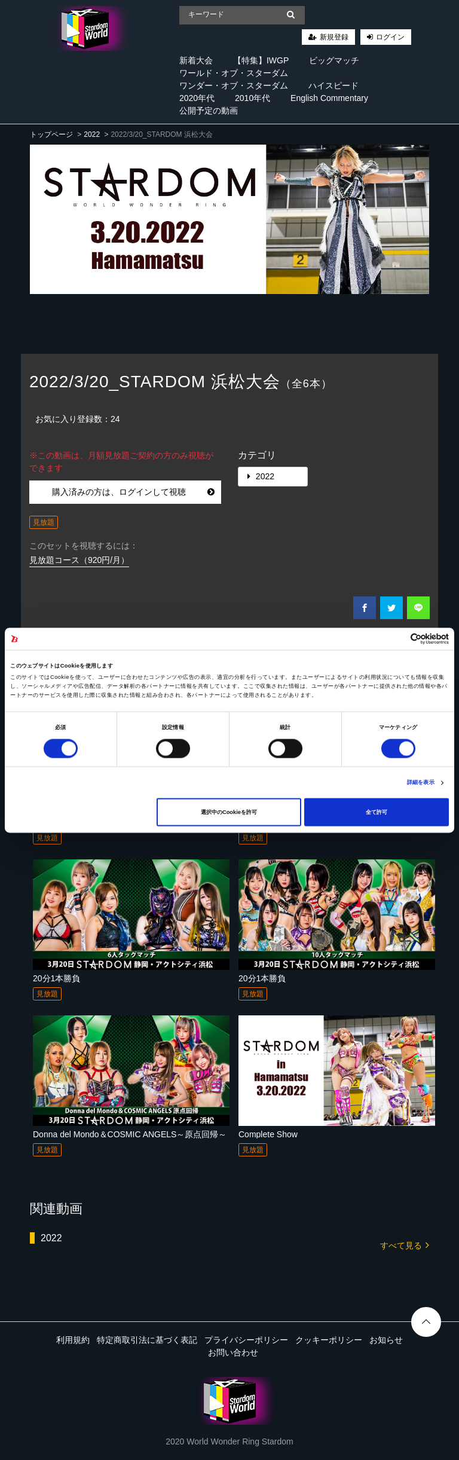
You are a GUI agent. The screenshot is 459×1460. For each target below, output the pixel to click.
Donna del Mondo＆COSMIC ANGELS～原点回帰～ (130, 1134)
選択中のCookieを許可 (229, 812)
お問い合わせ (233, 1352)
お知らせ (386, 1340)
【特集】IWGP (261, 60)
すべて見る (404, 1244)
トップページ (51, 134)
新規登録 (334, 37)
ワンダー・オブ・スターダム (233, 85)
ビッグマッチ (334, 60)
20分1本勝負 (56, 978)
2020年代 (197, 98)
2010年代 (252, 98)
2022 (92, 134)
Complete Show (268, 1134)
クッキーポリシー (328, 1340)
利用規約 (73, 1340)
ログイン (390, 37)
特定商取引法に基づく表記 (147, 1340)
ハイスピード (333, 85)
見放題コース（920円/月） (79, 560)
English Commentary (329, 98)
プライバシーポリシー (246, 1340)
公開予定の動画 (208, 110)
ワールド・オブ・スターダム (233, 73)
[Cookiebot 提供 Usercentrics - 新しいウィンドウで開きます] (396, 638)
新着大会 (196, 60)
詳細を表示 (420, 783)
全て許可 (376, 812)
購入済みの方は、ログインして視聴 (133, 492)
